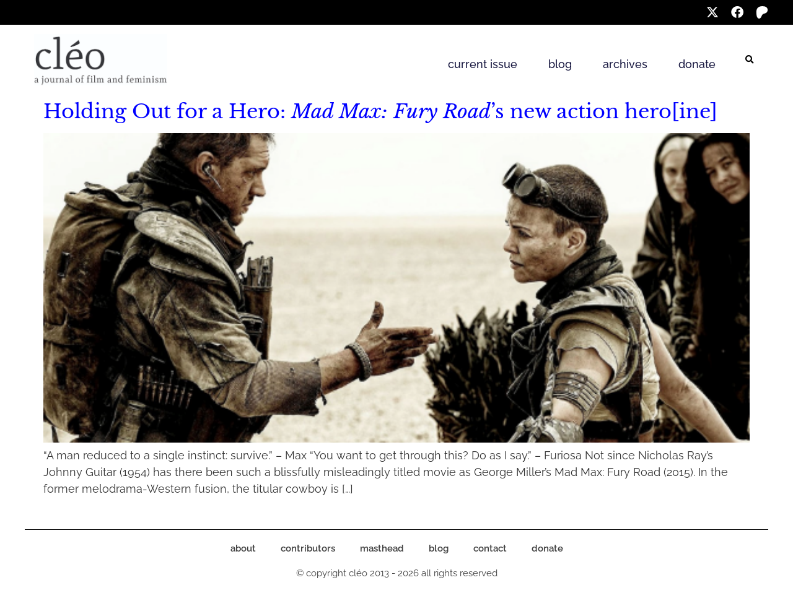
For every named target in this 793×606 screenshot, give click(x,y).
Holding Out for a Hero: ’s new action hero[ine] (380, 111)
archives (625, 64)
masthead (382, 548)
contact (490, 548)
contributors (308, 548)
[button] (749, 60)
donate (697, 64)
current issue (482, 64)
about (243, 548)
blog (560, 64)
